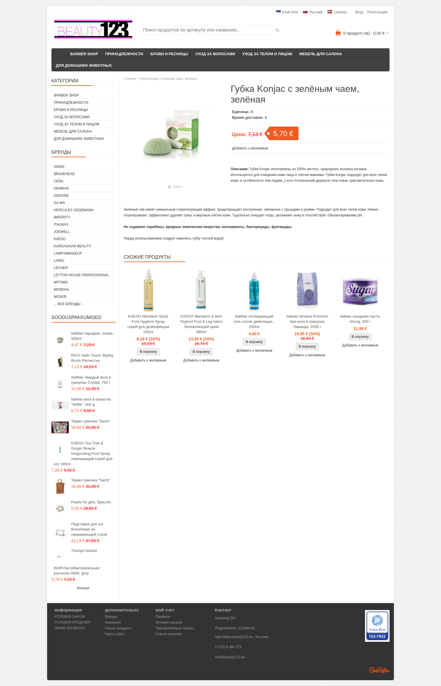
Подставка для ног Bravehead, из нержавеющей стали (89, 529)
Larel (59, 261)
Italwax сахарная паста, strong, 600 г (360, 319)
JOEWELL (62, 232)
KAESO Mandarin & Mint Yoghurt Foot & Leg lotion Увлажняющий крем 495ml (201, 324)
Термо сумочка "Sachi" (90, 421)
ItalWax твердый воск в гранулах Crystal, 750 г (91, 380)
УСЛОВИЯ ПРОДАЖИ (72, 622)
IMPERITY (62, 217)
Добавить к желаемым (250, 148)
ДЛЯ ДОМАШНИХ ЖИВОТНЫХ (84, 65)
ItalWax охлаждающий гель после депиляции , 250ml (254, 321)
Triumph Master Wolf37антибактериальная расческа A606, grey (77, 561)
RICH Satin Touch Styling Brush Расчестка (92, 358)
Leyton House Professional (81, 275)
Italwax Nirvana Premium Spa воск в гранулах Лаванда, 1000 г (307, 321)
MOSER (60, 297)
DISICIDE (61, 196)
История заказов (168, 622)
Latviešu (337, 12)
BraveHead (64, 174)
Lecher (61, 268)
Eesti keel (287, 12)
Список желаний (168, 634)
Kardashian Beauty (72, 246)
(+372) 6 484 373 (228, 647)
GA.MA (59, 203)
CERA (58, 181)
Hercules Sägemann (73, 210)
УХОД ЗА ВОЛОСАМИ (215, 54)
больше (83, 588)
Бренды (111, 617)
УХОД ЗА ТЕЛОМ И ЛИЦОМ (267, 54)
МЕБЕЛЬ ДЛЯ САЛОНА (320, 54)
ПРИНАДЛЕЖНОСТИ (124, 54)
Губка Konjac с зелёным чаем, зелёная (168, 78)
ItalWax (61, 225)
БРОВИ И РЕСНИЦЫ (169, 54)
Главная (130, 78)
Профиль (163, 617)
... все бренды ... (69, 304)
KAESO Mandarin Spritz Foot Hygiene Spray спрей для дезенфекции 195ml (148, 324)
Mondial (62, 290)
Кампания (113, 622)
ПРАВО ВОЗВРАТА (69, 628)
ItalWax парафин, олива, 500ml (92, 336)
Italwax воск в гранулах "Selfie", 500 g (91, 402)
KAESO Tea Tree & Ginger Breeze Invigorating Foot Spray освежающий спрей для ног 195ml (83, 453)
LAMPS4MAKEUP (68, 253)
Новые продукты (118, 628)
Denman (61, 188)
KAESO (60, 239)
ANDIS (59, 167)
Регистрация (377, 12)
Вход (359, 12)
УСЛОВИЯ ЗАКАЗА (69, 617)
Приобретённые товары (174, 628)
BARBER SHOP (84, 54)
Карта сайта (114, 634)
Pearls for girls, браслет (91, 502)
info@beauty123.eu (230, 657)
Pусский (312, 12)
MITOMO (61, 282)
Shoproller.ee (379, 670)
